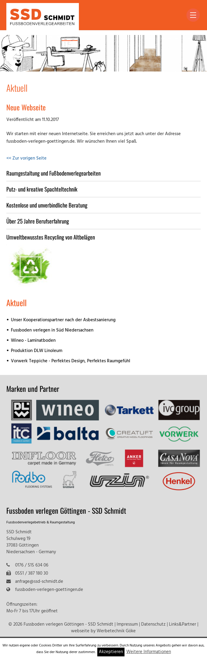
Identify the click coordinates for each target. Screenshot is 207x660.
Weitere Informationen (148, 652)
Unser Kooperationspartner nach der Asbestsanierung (63, 320)
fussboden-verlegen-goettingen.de (49, 589)
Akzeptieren (111, 652)
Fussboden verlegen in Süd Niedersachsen (52, 330)
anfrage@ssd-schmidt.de (39, 581)
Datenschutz (153, 624)
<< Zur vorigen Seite (26, 158)
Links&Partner (182, 624)
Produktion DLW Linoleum (36, 350)
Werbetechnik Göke (116, 631)
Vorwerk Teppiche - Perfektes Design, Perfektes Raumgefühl (70, 361)
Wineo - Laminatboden (33, 340)
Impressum (127, 624)
